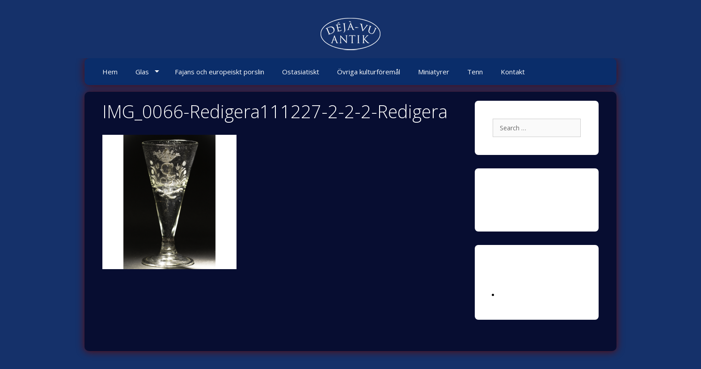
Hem (110, 71)
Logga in (511, 295)
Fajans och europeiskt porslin (219, 71)
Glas (142, 71)
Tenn (475, 71)
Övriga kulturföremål (368, 71)
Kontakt (513, 71)
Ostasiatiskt (300, 71)
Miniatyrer (433, 71)
